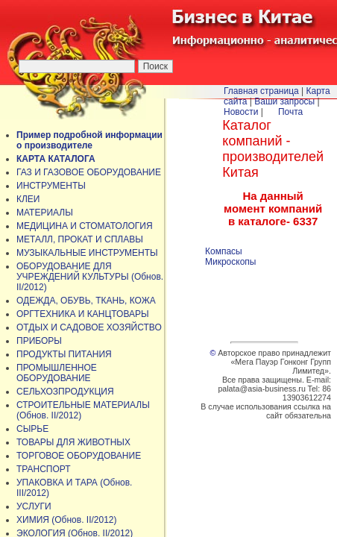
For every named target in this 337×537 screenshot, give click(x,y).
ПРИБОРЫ (39, 341)
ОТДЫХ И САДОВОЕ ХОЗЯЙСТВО (89, 327)
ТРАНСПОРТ (43, 469)
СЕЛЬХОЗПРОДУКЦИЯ (65, 391)
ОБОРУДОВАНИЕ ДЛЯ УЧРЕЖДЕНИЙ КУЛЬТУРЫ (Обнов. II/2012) (89, 276)
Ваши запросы (284, 101)
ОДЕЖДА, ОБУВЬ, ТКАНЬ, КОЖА (86, 300)
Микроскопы (230, 262)
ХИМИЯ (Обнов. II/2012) (66, 520)
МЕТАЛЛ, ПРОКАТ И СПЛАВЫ (79, 239)
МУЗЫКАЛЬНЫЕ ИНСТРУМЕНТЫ (87, 253)
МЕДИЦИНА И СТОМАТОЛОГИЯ (84, 226)
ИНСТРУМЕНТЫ (51, 185)
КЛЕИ (28, 199)
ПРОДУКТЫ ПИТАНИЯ (64, 354)
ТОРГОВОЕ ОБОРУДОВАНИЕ (78, 455)
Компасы (223, 251)
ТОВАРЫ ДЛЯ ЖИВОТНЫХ (73, 442)
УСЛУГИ (33, 506)
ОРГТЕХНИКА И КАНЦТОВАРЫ (82, 314)
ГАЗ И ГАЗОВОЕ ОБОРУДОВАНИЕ (88, 172)
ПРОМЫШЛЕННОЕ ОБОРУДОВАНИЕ (56, 372)
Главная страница (261, 91)
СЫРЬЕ (32, 429)
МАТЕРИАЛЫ (44, 212)
